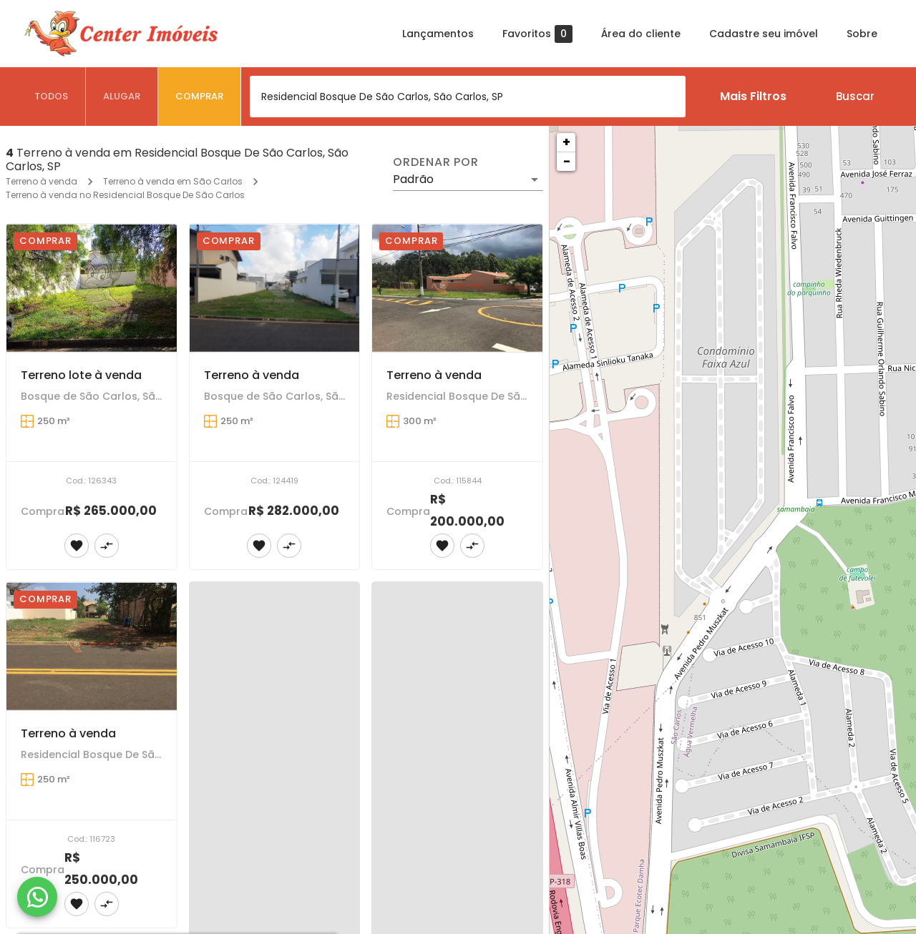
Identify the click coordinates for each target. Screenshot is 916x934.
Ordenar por (436, 162)
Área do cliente (641, 33)
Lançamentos (438, 33)
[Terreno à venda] (275, 288)
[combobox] (468, 96)
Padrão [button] (413, 179)
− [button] (566, 161)
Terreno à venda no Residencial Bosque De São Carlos (125, 195)
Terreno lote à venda (81, 375)
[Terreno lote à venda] (91, 288)
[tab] (51, 96)
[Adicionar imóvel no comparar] (106, 546)
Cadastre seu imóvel (763, 33)
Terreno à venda (41, 181)
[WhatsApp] (37, 897)
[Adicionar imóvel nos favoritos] (76, 546)
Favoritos (537, 34)
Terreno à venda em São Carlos (173, 181)
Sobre (862, 33)
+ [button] (566, 142)
